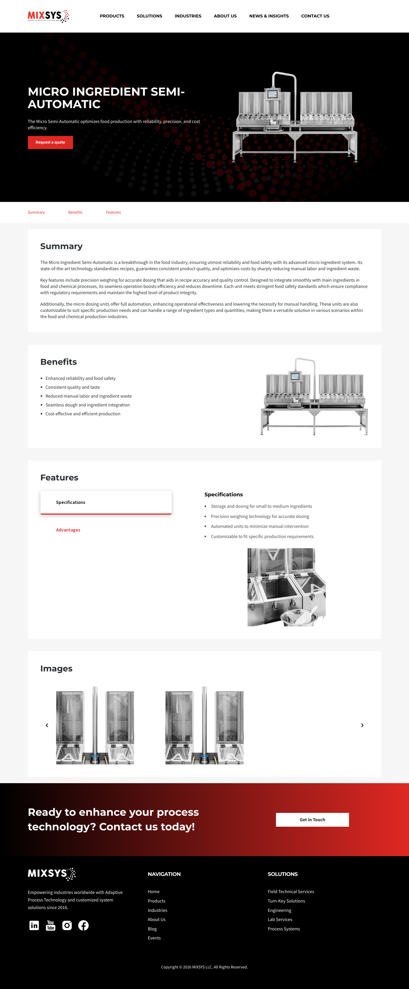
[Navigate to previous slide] (47, 725)
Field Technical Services (291, 891)
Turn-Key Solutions (286, 901)
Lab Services (280, 919)
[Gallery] (204, 725)
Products (112, 16)
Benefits (75, 212)
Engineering (279, 910)
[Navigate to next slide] (362, 725)
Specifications (70, 502)
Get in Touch (312, 820)
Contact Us (315, 16)
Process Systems (284, 929)
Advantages (68, 530)
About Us (225, 16)
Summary (36, 212)
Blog (152, 929)
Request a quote (50, 142)
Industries (188, 16)
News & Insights (269, 16)
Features (113, 212)
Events (154, 938)
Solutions (149, 16)
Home (153, 891)
